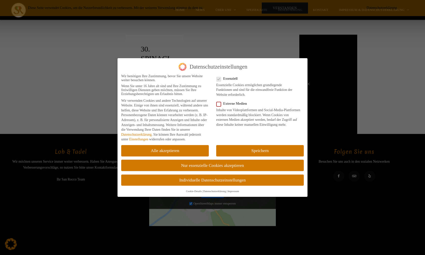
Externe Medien (233, 104)
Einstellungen (138, 139)
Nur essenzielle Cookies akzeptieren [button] (212, 165)
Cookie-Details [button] (194, 191)
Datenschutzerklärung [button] (214, 191)
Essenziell (228, 79)
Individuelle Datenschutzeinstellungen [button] (212, 180)
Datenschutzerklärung (136, 134)
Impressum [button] (233, 191)
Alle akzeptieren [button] (165, 150)
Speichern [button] (260, 150)
